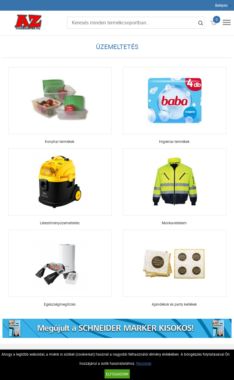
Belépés (221, 5)
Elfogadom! (117, 373)
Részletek (143, 363)
